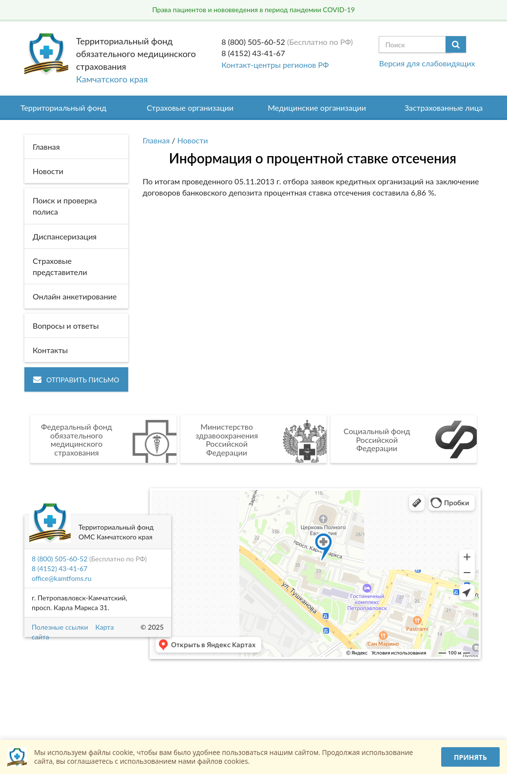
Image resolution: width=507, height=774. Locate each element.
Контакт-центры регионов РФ (275, 64)
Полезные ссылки (60, 627)
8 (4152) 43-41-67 (253, 53)
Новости (192, 140)
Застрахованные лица (444, 107)
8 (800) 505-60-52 (253, 41)
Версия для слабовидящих (427, 63)
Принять (470, 757)
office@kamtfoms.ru (61, 578)
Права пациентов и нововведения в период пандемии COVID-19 (253, 9)
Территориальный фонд (63, 107)
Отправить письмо (76, 380)
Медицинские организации (317, 107)
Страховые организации (190, 107)
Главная (156, 140)
